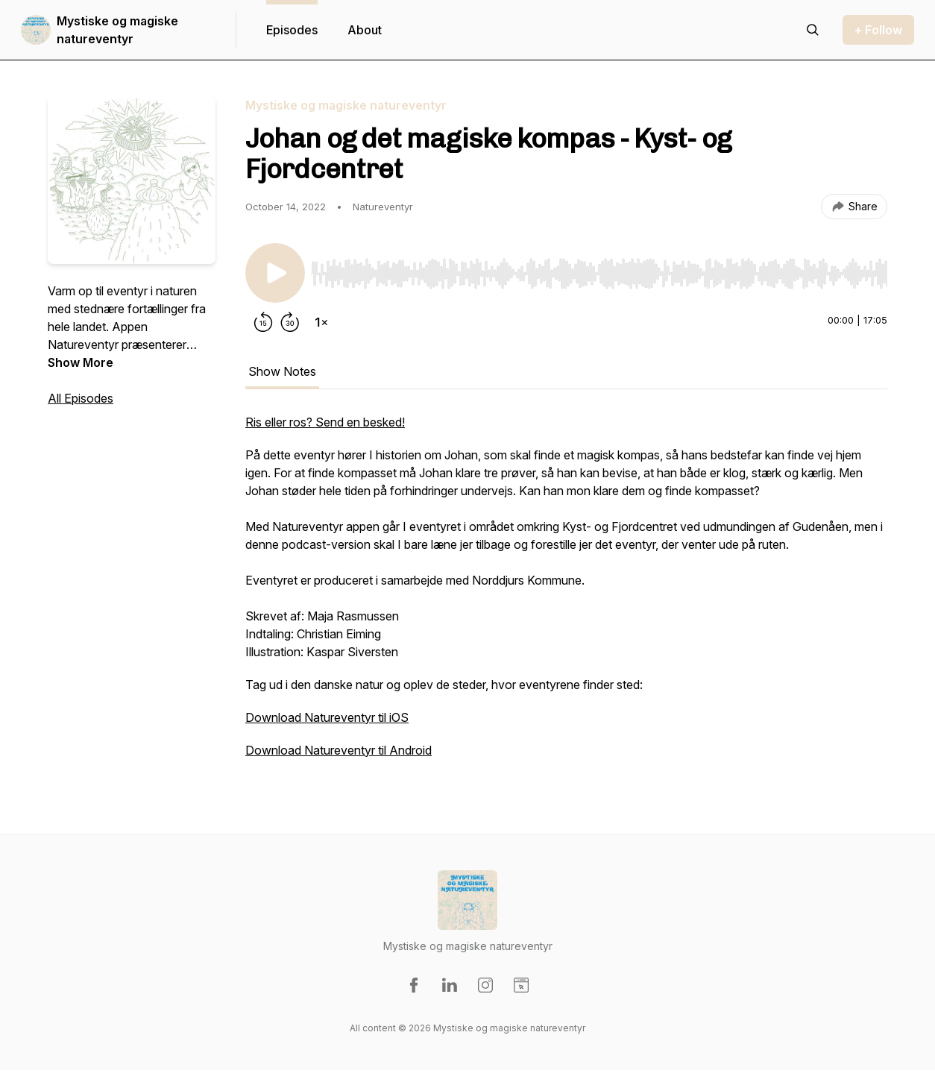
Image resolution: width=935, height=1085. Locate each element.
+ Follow (878, 29)
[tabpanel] (566, 593)
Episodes (292, 29)
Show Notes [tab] (282, 371)
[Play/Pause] (275, 273)
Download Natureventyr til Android (338, 750)
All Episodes (80, 398)
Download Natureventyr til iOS (327, 717)
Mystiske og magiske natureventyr (117, 29)
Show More (80, 362)
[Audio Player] (599, 269)
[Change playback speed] (321, 322)
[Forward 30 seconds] (290, 322)
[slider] (599, 273)
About (364, 29)
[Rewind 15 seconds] (263, 322)
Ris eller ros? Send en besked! (325, 422)
